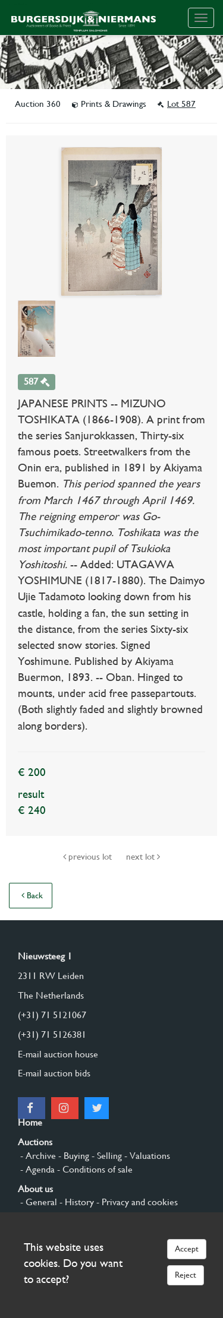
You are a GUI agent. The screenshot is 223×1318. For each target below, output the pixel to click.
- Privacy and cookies (136, 1202)
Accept (187, 1248)
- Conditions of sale (94, 1169)
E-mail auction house (58, 1054)
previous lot (88, 856)
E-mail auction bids (54, 1073)
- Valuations (146, 1155)
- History (75, 1202)
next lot (143, 856)
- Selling (105, 1155)
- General (37, 1202)
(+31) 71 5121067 (52, 1015)
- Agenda (36, 1169)
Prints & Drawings (110, 104)
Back (32, 895)
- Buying (72, 1155)
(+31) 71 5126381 (52, 1034)
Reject (185, 1274)
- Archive (37, 1155)
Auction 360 (39, 104)
